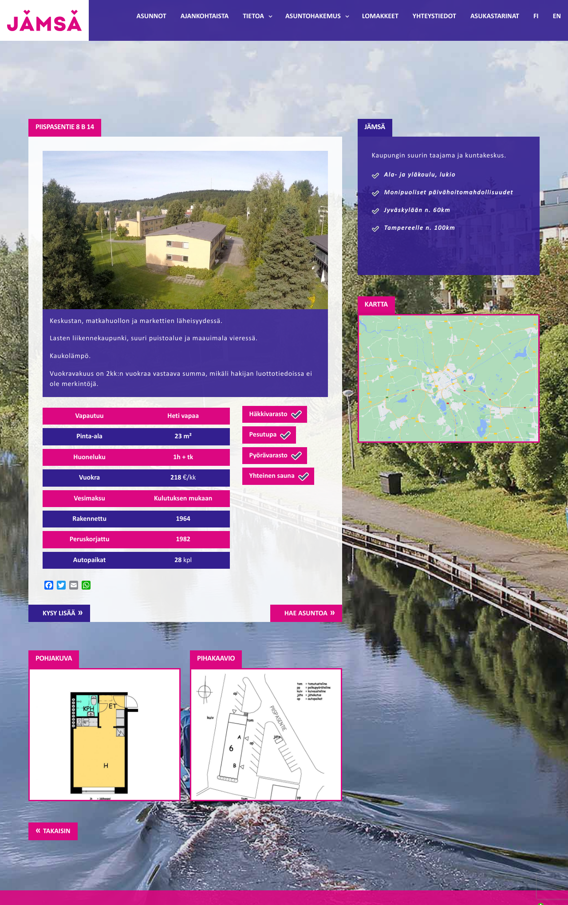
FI (536, 16)
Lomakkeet (380, 16)
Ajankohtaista (205, 16)
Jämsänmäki (44, 20)
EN (557, 16)
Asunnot (151, 16)
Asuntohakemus (313, 16)
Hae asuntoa (305, 613)
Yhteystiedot (434, 16)
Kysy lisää (59, 613)
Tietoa (253, 16)
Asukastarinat (494, 16)
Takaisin (56, 831)
